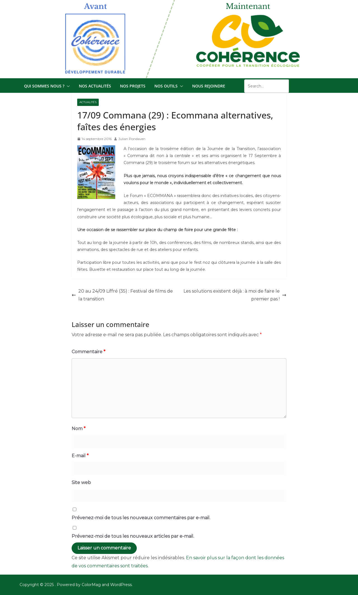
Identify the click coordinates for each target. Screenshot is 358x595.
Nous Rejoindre (208, 86)
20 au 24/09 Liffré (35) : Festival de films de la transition (122, 295)
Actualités (87, 102)
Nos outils (166, 86)
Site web (81, 482)
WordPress (121, 584)
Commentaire (88, 351)
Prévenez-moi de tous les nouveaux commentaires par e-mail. (141, 517)
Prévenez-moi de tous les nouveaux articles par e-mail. (133, 536)
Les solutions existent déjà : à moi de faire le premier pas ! (234, 295)
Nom (79, 428)
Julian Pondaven (131, 139)
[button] (67, 86)
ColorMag (91, 584)
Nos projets (132, 86)
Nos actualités (95, 86)
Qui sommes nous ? (44, 86)
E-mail (80, 455)
